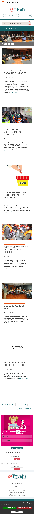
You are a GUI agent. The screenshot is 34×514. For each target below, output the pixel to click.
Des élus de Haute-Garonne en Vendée (15, 71)
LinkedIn (30, 15)
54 (31, 403)
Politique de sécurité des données (15, 494)
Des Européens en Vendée (14, 307)
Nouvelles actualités (8, 404)
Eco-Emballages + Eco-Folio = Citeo (14, 363)
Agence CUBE (17, 495)
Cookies (25, 494)
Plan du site (13, 492)
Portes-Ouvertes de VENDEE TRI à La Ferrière (16, 249)
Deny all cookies (24, 508)
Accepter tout (9, 508)
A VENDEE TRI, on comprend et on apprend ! (13, 132)
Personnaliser (17, 512)
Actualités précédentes (25, 408)
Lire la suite (14, 92)
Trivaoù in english (17, 448)
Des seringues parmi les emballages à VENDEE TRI (16, 195)
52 (23, 403)
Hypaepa (23, 495)
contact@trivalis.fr (18, 445)
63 (25, 404)
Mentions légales (20, 492)
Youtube (24, 15)
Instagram (17, 15)
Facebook (4, 15)
